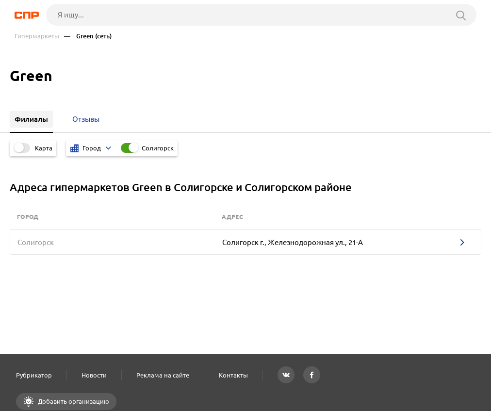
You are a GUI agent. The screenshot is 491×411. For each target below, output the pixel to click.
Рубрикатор (34, 375)
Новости (94, 375)
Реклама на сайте (162, 375)
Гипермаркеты (37, 36)
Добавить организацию (72, 401)
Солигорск (158, 148)
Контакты (233, 375)
